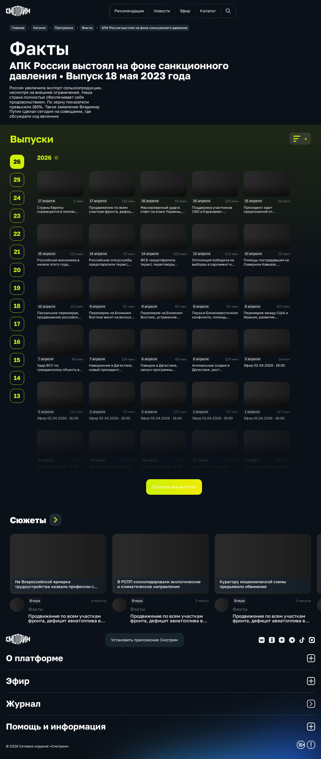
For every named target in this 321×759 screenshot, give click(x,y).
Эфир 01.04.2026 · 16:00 (264, 418)
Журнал (160, 703)
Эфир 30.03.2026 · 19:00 (109, 466)
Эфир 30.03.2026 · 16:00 (161, 466)
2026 (56, 158)
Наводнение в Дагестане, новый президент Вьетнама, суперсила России (111, 371)
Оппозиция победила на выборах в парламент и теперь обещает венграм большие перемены (213, 266)
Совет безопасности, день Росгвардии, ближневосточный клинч (266, 470)
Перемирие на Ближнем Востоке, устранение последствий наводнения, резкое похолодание (162, 319)
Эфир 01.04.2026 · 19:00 (212, 418)
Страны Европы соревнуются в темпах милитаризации (56, 211)
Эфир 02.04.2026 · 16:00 (57, 418)
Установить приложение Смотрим (144, 639)
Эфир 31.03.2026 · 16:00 (57, 466)
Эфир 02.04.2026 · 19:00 (264, 365)
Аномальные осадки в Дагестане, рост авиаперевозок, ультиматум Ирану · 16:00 (213, 371)
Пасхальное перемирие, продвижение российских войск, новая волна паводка (59, 319)
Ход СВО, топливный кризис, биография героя (214, 468)
